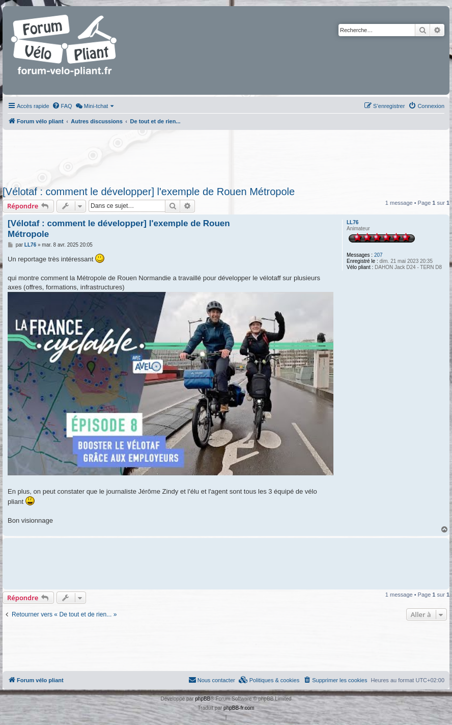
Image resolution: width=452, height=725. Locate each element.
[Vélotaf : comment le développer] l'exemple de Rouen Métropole (149, 191)
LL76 (352, 222)
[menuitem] (62, 106)
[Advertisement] (219, 155)
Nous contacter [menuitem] (211, 679)
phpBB (202, 699)
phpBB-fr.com (239, 708)
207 (378, 255)
